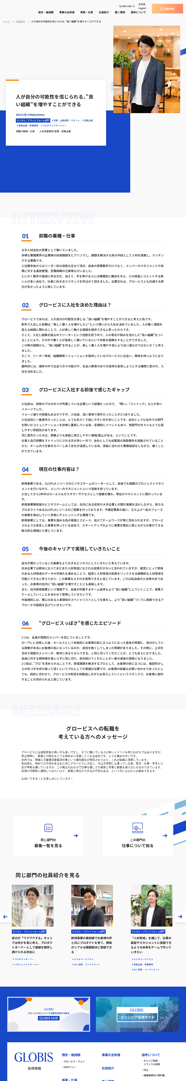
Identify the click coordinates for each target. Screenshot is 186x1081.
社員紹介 (104, 12)
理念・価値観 (45, 12)
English (142, 8)
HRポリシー (70, 1067)
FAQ (145, 1070)
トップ (6, 21)
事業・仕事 (86, 12)
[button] (5, 916)
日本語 (142, 4)
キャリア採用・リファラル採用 (151, 1062)
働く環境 (120, 12)
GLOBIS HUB (125, 6)
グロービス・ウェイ (74, 1061)
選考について (138, 12)
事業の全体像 (66, 12)
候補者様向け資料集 (154, 1075)
